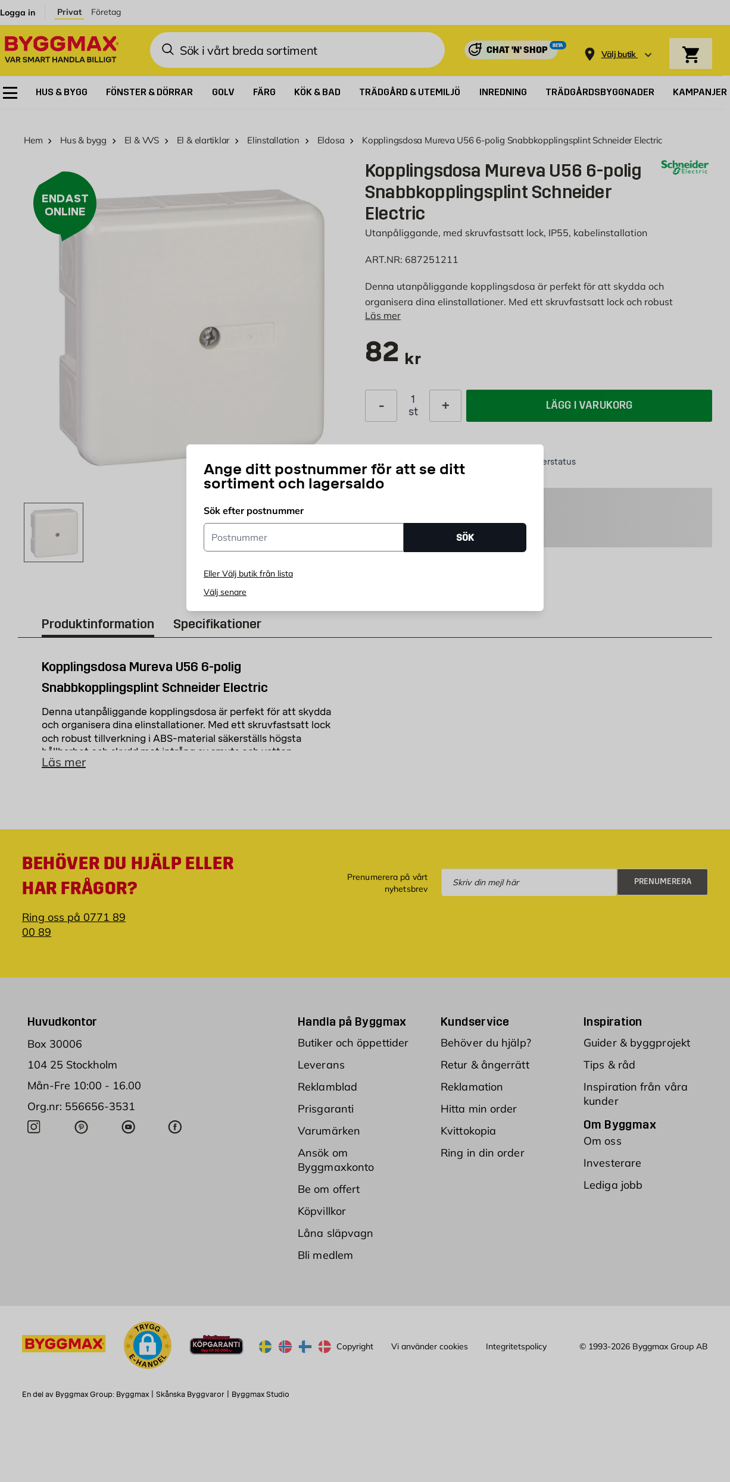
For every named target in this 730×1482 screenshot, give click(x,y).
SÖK (465, 537)
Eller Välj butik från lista (248, 573)
